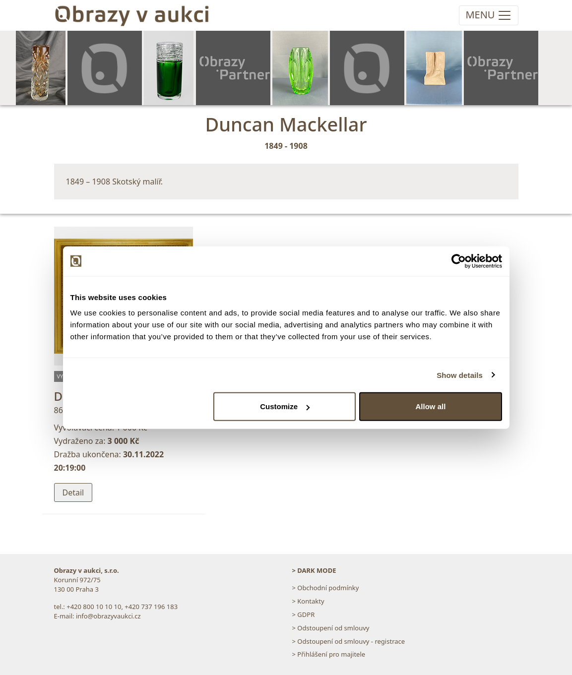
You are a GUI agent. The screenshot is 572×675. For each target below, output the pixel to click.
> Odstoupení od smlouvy (331, 627)
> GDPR (303, 614)
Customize (285, 406)
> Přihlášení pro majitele (329, 654)
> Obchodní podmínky (325, 587)
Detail (73, 492)
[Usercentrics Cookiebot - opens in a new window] (458, 260)
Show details (460, 374)
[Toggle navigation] (488, 15)
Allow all (431, 406)
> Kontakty (308, 601)
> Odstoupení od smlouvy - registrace (348, 641)
